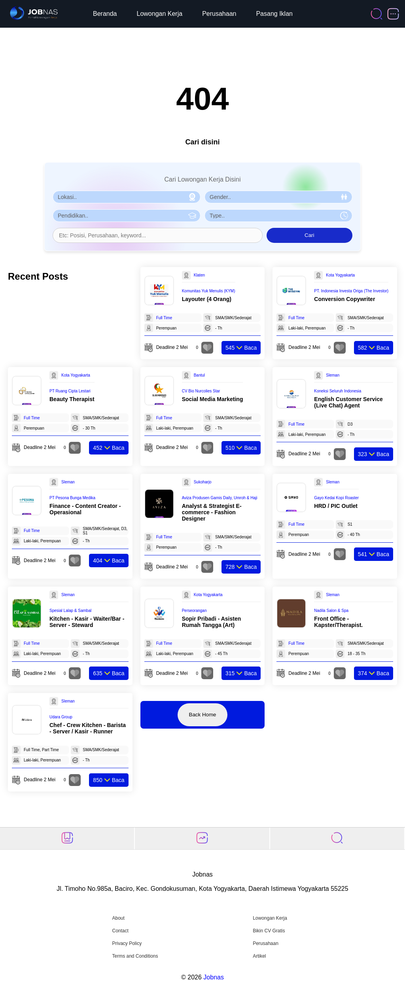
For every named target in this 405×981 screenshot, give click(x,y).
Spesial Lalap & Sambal (70, 610)
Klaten (199, 275)
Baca (241, 347)
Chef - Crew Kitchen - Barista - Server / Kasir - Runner (87, 728)
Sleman (332, 375)
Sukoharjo (203, 482)
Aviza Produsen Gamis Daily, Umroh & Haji (219, 498)
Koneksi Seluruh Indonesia (337, 391)
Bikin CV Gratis (269, 931)
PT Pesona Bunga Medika (72, 498)
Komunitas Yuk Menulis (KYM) (208, 291)
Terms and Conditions (135, 956)
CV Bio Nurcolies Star (201, 391)
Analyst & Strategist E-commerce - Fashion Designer (212, 512)
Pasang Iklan (274, 13)
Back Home (202, 715)
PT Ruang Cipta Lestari (70, 391)
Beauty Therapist (72, 399)
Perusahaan (219, 13)
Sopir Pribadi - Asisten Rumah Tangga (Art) (211, 621)
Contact (120, 931)
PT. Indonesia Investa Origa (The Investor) (351, 291)
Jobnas (213, 977)
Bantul (199, 375)
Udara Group (60, 717)
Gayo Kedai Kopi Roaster (336, 498)
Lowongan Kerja (160, 13)
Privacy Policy (127, 943)
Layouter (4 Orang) (206, 299)
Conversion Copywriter (344, 299)
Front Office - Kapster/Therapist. (338, 621)
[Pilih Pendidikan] (127, 215)
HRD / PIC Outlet (336, 506)
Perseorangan (194, 610)
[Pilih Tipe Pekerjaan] (278, 215)
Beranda (105, 13)
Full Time (164, 318)
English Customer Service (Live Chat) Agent (348, 402)
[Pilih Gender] (278, 197)
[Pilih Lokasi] (127, 197)
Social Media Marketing (212, 399)
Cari (309, 235)
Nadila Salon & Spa (331, 610)
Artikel (259, 956)
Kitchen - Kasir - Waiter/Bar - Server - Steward (86, 621)
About (118, 918)
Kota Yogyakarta (340, 275)
